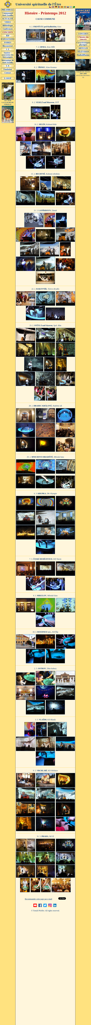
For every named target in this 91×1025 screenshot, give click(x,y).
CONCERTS (7, 32)
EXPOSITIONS (7, 39)
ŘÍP (7, 36)
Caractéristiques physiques (83, 44)
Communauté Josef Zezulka (7, 14)
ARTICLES (83, 48)
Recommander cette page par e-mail (38, 899)
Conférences (7, 29)
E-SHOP (7, 78)
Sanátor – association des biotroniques (7, 55)
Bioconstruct (7, 46)
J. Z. (7, 49)
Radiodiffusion (83, 55)
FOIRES (7, 42)
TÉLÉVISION (83, 51)
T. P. (7, 66)
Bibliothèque (7, 25)
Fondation (7, 69)
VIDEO (7, 22)
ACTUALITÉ (7, 19)
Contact (7, 73)
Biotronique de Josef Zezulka (7, 61)
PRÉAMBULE (7, 10)
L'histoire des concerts (83, 38)
